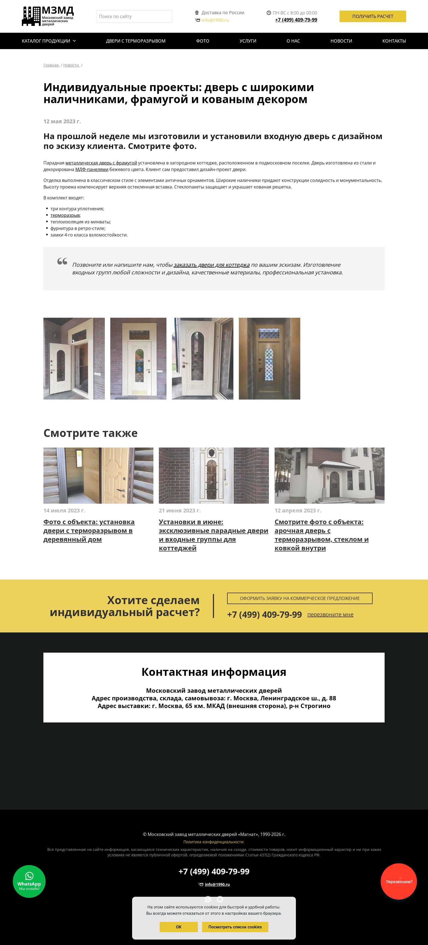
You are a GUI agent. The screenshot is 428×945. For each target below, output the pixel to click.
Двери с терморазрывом (136, 41)
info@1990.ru (212, 20)
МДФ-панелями (91, 169)
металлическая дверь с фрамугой (101, 163)
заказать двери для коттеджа (211, 264)
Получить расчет (372, 16)
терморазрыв (65, 215)
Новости (341, 41)
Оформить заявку (300, 598)
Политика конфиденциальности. (214, 841)
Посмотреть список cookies (235, 927)
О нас (293, 41)
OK (179, 927)
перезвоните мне (330, 614)
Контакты (394, 41)
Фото (202, 41)
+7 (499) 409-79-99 (296, 20)
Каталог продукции (46, 41)
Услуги (248, 41)
